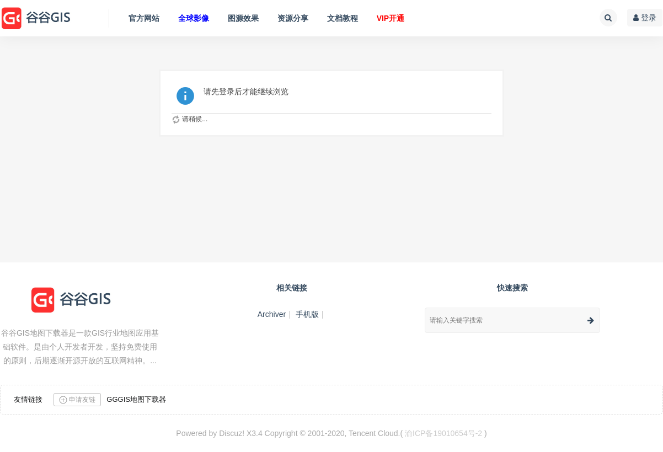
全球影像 (193, 18)
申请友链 (77, 400)
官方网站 (144, 18)
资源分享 (292, 18)
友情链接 (28, 399)
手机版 (307, 314)
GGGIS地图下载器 (136, 399)
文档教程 (342, 18)
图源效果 (243, 18)
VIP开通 (391, 18)
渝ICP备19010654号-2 (443, 433)
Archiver (272, 314)
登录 (644, 17)
